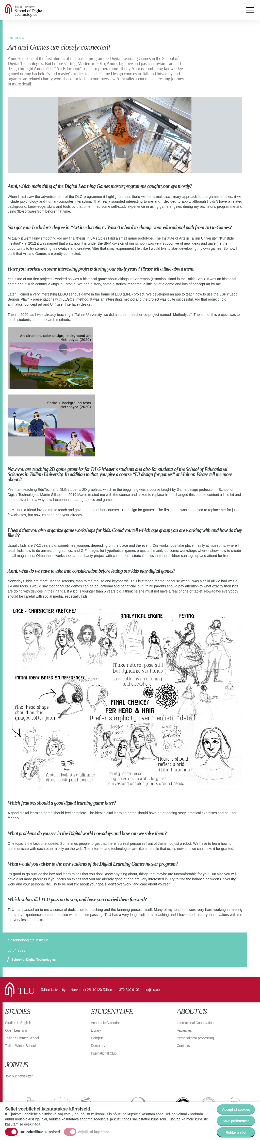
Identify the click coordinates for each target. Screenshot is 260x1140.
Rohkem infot (236, 1132)
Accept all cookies (236, 1109)
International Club (104, 1053)
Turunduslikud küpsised (39, 1132)
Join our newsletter (18, 1076)
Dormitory (98, 1046)
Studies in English (18, 1023)
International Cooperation (195, 1023)
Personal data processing (195, 1038)
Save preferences (236, 1121)
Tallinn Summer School (22, 1038)
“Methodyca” (182, 315)
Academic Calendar (105, 1023)
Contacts (183, 1046)
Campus (97, 1038)
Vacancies (184, 1030)
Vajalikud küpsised (93, 1132)
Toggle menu (250, 10)
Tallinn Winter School (20, 1046)
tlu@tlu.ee (152, 990)
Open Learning (16, 1030)
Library (96, 1030)
